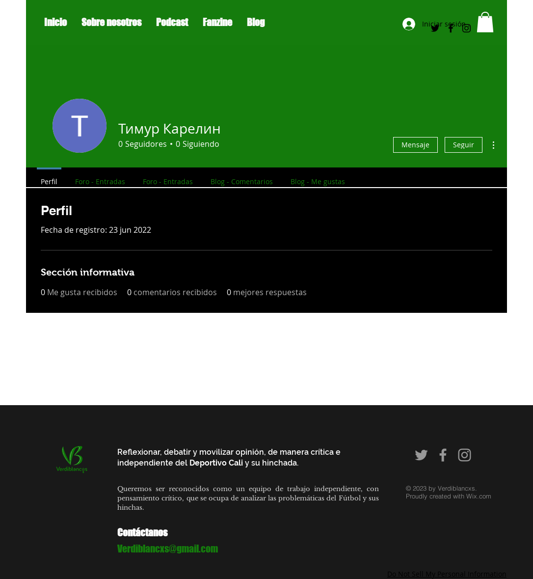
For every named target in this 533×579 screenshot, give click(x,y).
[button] (485, 22)
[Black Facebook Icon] (450, 28)
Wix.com (478, 496)
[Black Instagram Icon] (466, 28)
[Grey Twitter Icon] (421, 455)
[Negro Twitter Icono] (435, 28)
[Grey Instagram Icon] (464, 455)
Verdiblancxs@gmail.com (167, 548)
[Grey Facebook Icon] (443, 455)
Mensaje (415, 144)
